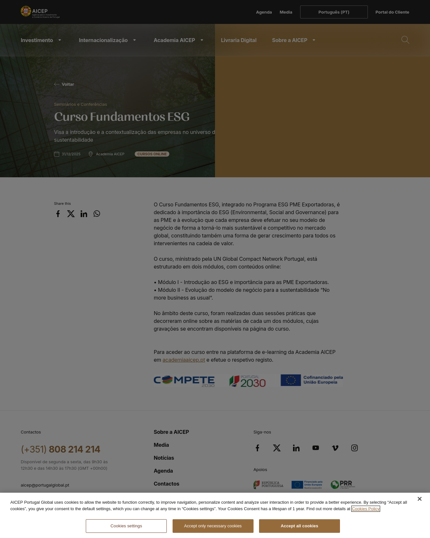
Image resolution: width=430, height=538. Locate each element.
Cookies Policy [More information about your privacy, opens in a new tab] (365, 508)
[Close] (420, 499)
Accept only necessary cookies (213, 525)
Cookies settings (126, 525)
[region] (215, 515)
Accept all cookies (299, 525)
